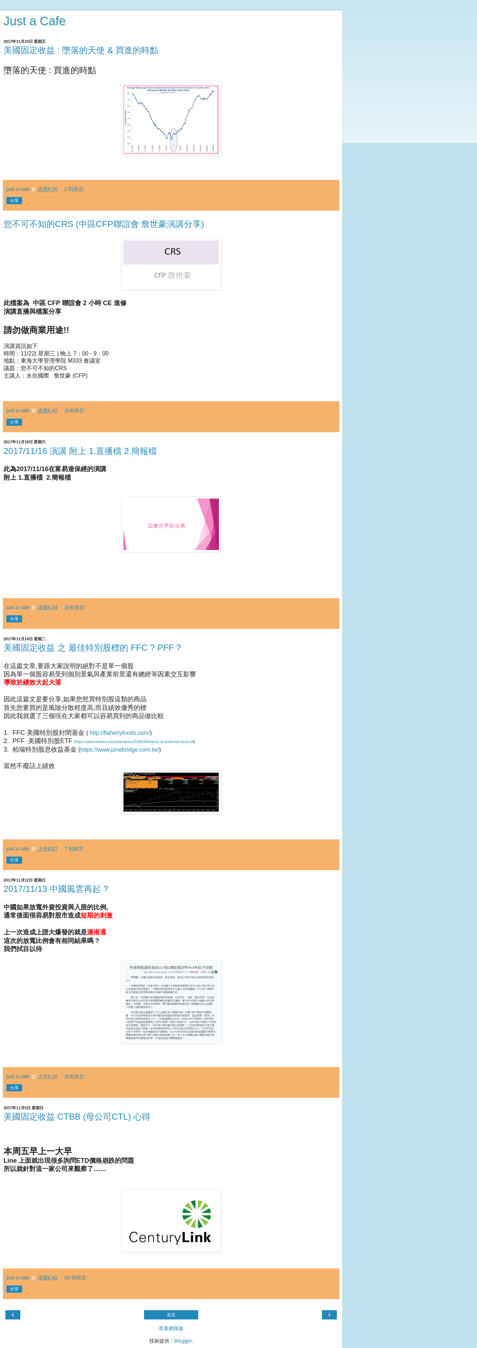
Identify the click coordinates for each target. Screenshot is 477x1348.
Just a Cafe (35, 21)
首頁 (171, 1314)
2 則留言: (74, 189)
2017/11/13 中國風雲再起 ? (56, 889)
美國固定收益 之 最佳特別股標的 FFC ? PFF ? (92, 647)
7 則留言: (74, 849)
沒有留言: (75, 410)
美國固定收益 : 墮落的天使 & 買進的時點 (81, 50)
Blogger (183, 1341)
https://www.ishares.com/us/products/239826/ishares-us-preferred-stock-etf (134, 742)
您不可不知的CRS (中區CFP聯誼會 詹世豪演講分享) (104, 224)
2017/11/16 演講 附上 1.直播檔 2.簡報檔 (80, 451)
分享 (14, 200)
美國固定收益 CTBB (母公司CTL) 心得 (77, 1116)
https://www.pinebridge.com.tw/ (119, 750)
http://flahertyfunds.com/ (120, 733)
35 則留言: (76, 1278)
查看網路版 (171, 1328)
